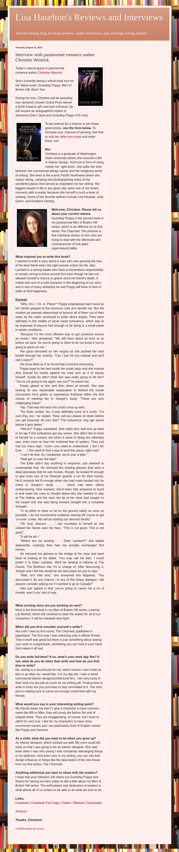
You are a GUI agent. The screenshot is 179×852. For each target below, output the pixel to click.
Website (78, 802)
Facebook (22, 802)
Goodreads (94, 802)
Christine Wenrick (50, 72)
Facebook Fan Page (45, 802)
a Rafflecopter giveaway (29, 828)
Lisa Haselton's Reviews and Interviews (89, 17)
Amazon (21, 811)
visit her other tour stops (65, 136)
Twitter (66, 802)
